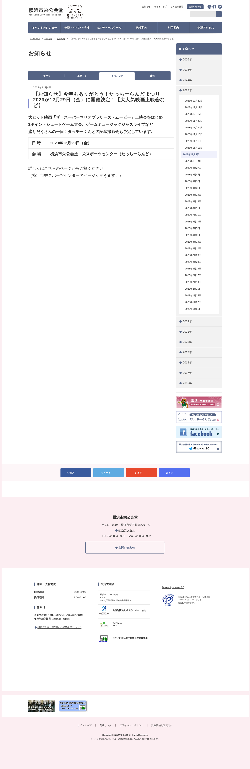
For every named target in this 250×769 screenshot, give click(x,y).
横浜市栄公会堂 (63, 12)
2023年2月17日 (193, 275)
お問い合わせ (195, 7)
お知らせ (146, 7)
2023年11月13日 (194, 147)
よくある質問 (177, 7)
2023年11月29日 (194, 121)
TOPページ (35, 39)
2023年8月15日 (193, 194)
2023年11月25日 (194, 127)
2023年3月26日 (193, 241)
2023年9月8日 (192, 174)
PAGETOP (125, 489)
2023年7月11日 (193, 215)
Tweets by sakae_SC (173, 587)
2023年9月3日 (192, 181)
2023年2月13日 (193, 282)
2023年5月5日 (192, 228)
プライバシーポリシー (131, 725)
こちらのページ (58, 168)
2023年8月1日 (192, 208)
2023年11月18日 (194, 134)
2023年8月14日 (193, 201)
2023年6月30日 (193, 221)
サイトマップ (160, 7)
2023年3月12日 (193, 248)
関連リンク (105, 725)
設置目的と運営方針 (162, 725)
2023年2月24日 (193, 262)
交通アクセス (205, 27)
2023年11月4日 (191, 154)
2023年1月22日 (193, 302)
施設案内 (141, 27)
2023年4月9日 (192, 235)
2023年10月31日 (194, 161)
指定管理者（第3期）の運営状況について (60, 627)
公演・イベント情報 (76, 27)
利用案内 (173, 27)
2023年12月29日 (194, 100)
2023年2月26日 (193, 255)
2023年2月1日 (192, 288)
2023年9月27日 (193, 168)
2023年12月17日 (194, 107)
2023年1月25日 (193, 295)
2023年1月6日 (192, 309)
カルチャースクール (108, 27)
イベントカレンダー (44, 27)
